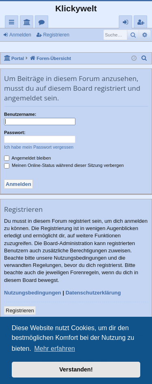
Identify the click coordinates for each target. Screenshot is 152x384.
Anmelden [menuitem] (128, 23)
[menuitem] (144, 58)
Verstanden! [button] (75, 369)
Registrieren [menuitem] (142, 23)
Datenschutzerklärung (93, 293)
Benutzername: (20, 114)
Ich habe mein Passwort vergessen (38, 147)
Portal (28, 23)
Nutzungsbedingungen (32, 293)
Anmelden (20, 35)
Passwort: (15, 132)
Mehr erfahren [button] (54, 348)
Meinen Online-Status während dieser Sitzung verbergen (64, 165)
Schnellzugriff (13, 23)
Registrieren (56, 35)
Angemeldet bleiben (27, 158)
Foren (43, 23)
